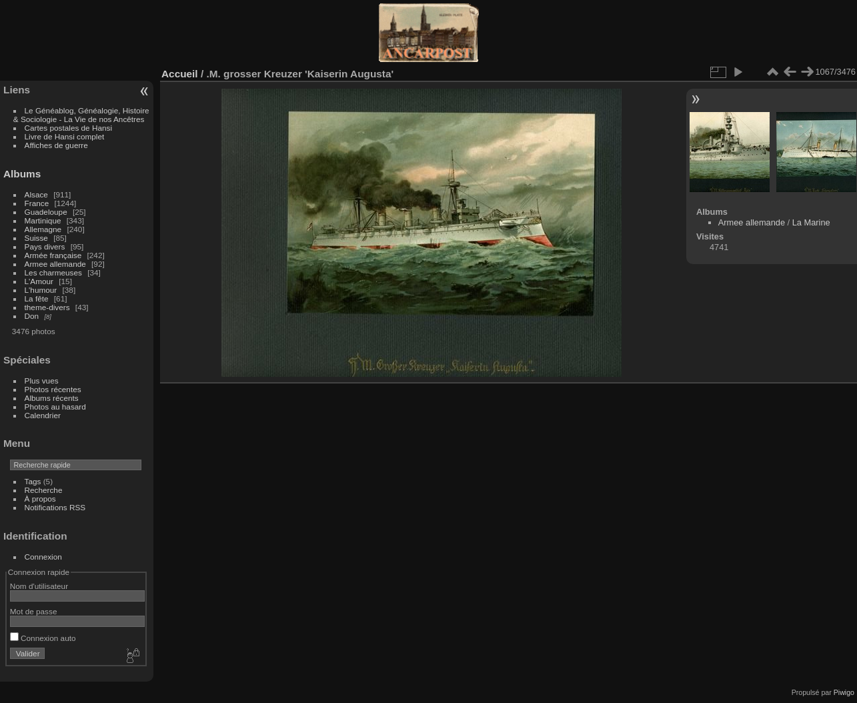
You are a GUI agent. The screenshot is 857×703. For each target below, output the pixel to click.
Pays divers (45, 246)
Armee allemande (55, 263)
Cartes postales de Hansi (68, 127)
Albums (22, 173)
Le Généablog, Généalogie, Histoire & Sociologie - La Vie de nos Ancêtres (81, 114)
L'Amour (39, 281)
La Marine (811, 222)
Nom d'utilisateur (39, 586)
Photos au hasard (55, 406)
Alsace (36, 194)
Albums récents (52, 398)
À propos (40, 498)
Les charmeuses (53, 272)
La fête (37, 298)
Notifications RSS (55, 507)
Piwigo (844, 692)
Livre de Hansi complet (65, 136)
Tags (33, 481)
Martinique (43, 220)
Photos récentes (53, 389)
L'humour (41, 289)
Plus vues (42, 380)
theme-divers (47, 307)
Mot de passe (33, 611)
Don (32, 315)
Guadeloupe (46, 211)
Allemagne (43, 229)
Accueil (179, 73)
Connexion (43, 556)
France (37, 203)
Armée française (53, 255)
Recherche (44, 490)
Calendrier (43, 415)
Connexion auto (43, 638)
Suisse (36, 237)
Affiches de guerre (56, 145)
